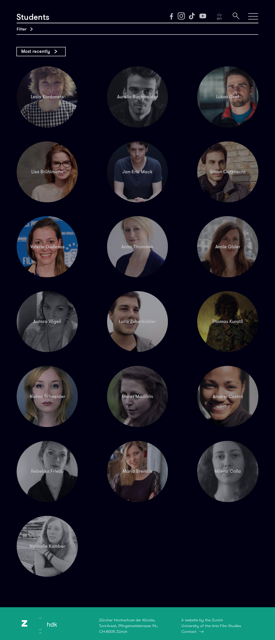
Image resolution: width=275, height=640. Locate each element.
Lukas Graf (227, 96)
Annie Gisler (227, 246)
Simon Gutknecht (228, 171)
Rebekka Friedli (47, 471)
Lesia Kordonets (47, 96)
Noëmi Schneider (47, 396)
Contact (188, 631)
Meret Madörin (137, 396)
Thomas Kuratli (227, 321)
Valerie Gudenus (47, 246)
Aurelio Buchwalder (137, 96)
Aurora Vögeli (47, 321)
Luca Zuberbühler (137, 321)
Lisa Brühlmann (47, 171)
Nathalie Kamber (47, 546)
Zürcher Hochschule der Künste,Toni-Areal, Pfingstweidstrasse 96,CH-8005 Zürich (128, 625)
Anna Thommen (137, 246)
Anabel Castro (228, 396)
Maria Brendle (137, 471)
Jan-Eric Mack (137, 171)
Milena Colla (227, 471)
